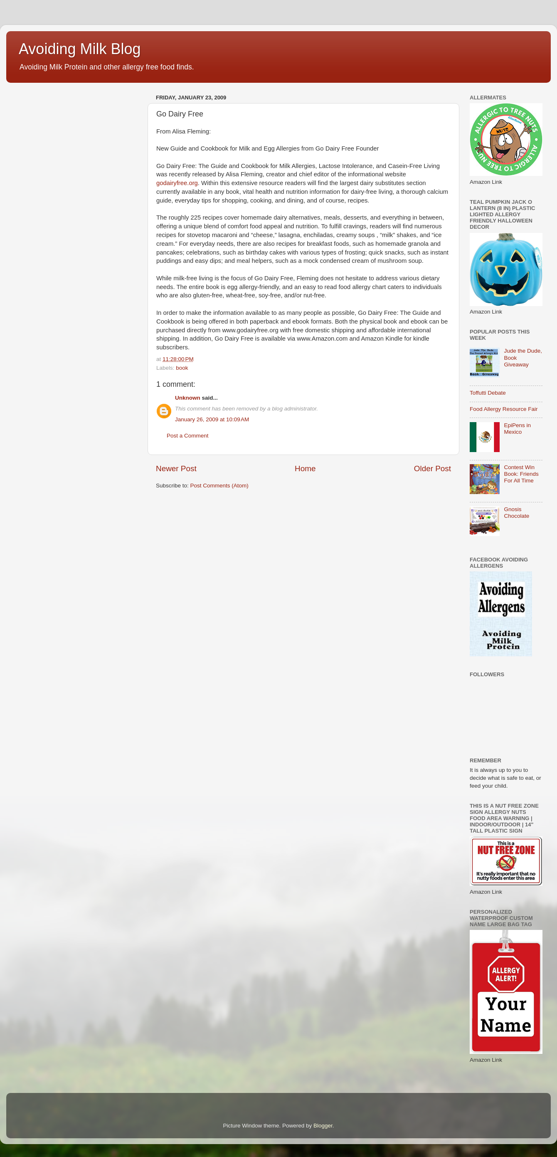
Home (305, 468)
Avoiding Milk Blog (79, 48)
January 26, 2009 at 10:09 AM (212, 419)
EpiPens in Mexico (517, 428)
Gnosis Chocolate (516, 512)
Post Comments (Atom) (219, 485)
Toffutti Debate (488, 393)
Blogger (323, 1125)
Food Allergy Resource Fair (504, 409)
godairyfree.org (177, 183)
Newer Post (176, 468)
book (182, 368)
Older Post (432, 468)
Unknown (187, 398)
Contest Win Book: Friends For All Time (521, 474)
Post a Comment (188, 436)
